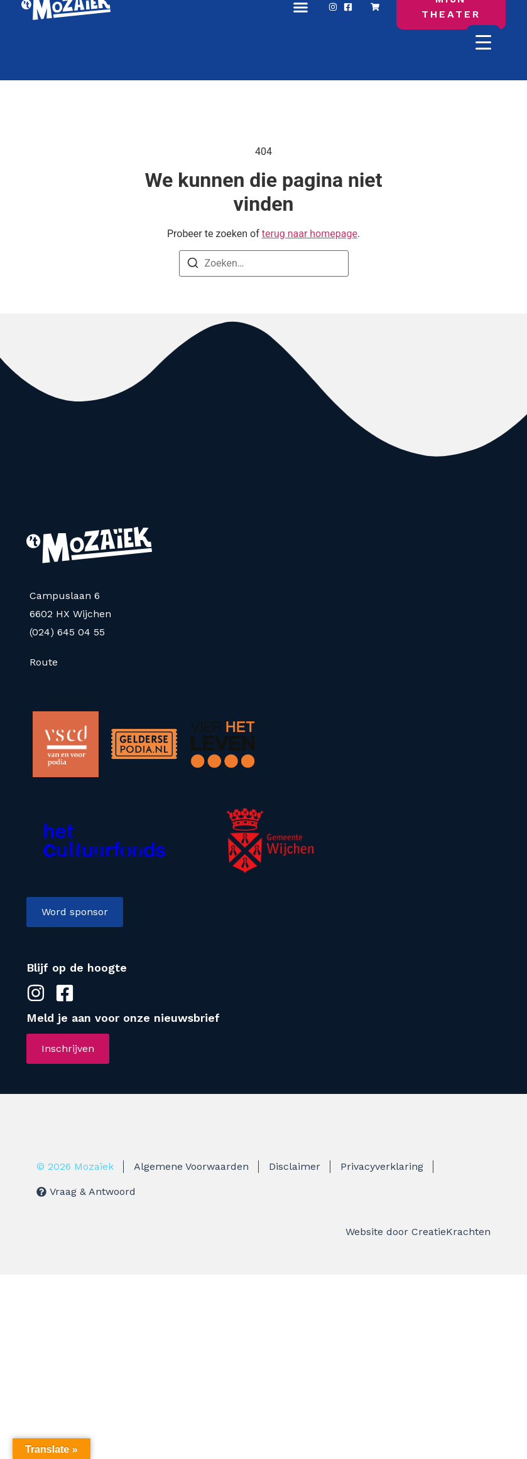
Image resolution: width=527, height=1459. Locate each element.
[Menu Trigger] (483, 42)
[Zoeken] (193, 265)
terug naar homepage (309, 234)
